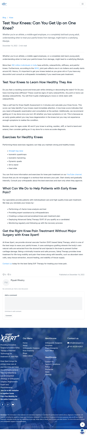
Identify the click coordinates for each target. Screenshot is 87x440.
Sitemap (48, 383)
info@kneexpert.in (77, 351)
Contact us (7, 271)
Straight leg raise (16, 156)
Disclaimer (49, 378)
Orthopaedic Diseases (31, 356)
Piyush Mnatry (17, 288)
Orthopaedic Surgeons (53, 351)
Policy (47, 375)
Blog (4, 18)
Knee (11, 18)
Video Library (28, 364)
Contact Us (49, 370)
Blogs (25, 361)
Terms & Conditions (52, 373)
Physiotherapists (51, 356)
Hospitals (48, 354)
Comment (9, 323)
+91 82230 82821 (76, 355)
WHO (37, 72)
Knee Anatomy (28, 359)
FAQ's (47, 380)
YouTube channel (75, 180)
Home (25, 351)
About (25, 354)
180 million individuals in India (24, 69)
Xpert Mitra (49, 359)
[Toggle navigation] (82, 4)
